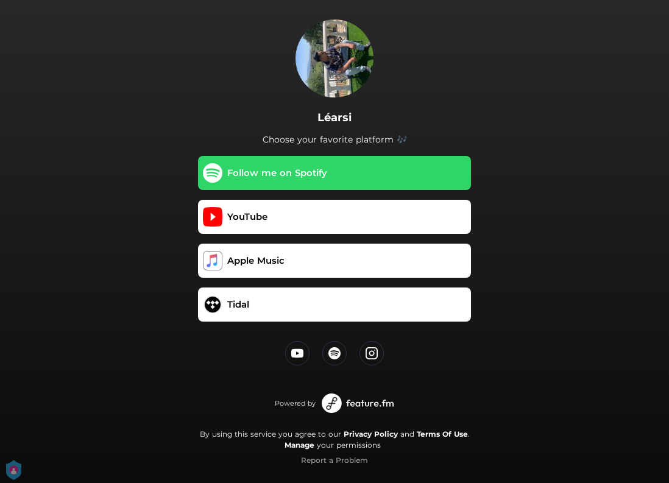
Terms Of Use (442, 434)
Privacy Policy (371, 434)
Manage (299, 445)
